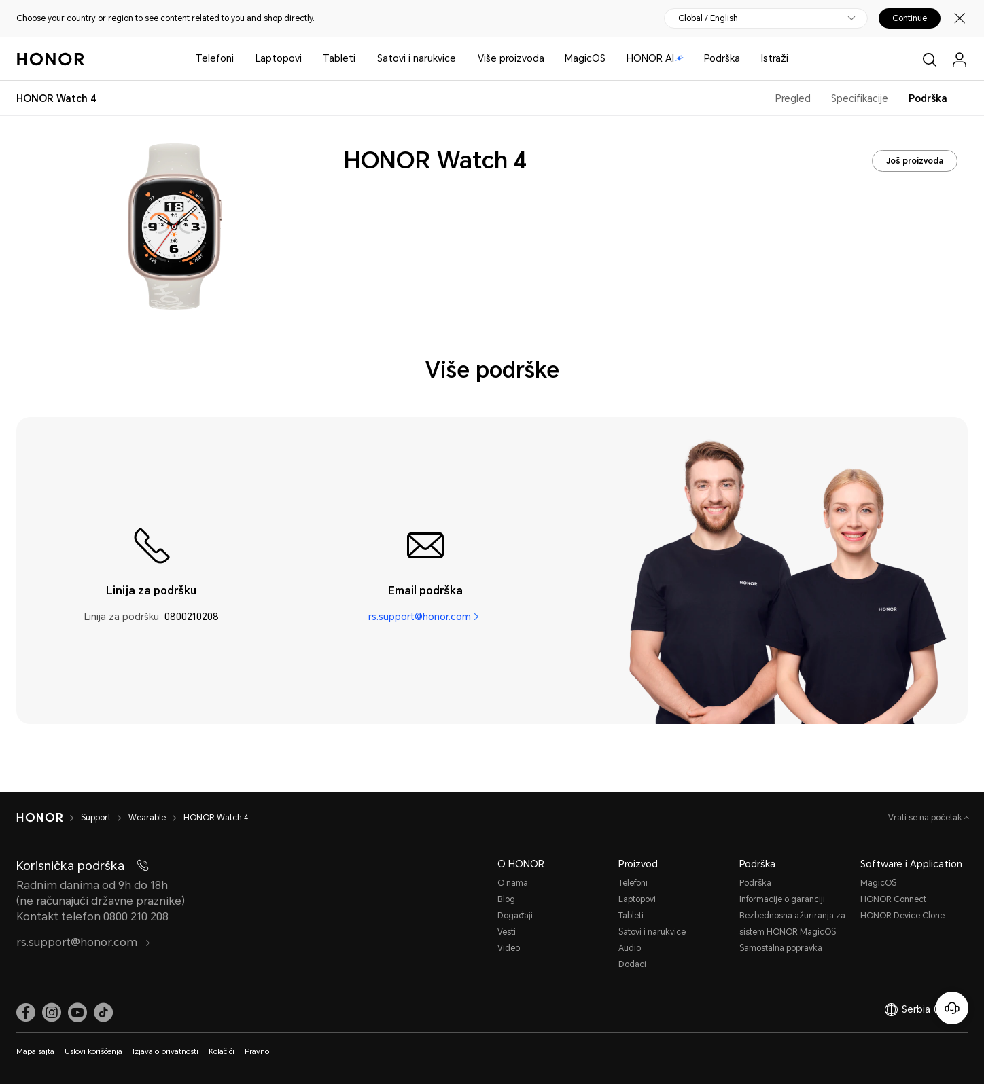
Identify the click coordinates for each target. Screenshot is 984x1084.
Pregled (793, 98)
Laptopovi (279, 58)
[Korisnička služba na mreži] (952, 1008)
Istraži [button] (774, 58)
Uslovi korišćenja (93, 1051)
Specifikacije (859, 98)
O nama (512, 883)
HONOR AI (655, 58)
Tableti (339, 58)
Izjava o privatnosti (165, 1051)
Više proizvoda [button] (511, 58)
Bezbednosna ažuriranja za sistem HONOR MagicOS (792, 924)
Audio (629, 948)
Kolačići (221, 1051)
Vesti (506, 932)
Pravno (257, 1051)
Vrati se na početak (926, 818)
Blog (506, 899)
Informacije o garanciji (782, 899)
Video (508, 948)
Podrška (722, 58)
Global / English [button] (708, 18)
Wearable (147, 818)
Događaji (515, 915)
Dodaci (632, 964)
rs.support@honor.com (419, 616)
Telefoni (215, 58)
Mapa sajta (35, 1051)
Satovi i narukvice (416, 58)
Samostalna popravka (780, 948)
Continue (909, 18)
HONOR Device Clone (902, 915)
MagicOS (585, 58)
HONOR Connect (893, 899)
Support (96, 818)
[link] (25, 1013)
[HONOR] (39, 817)
